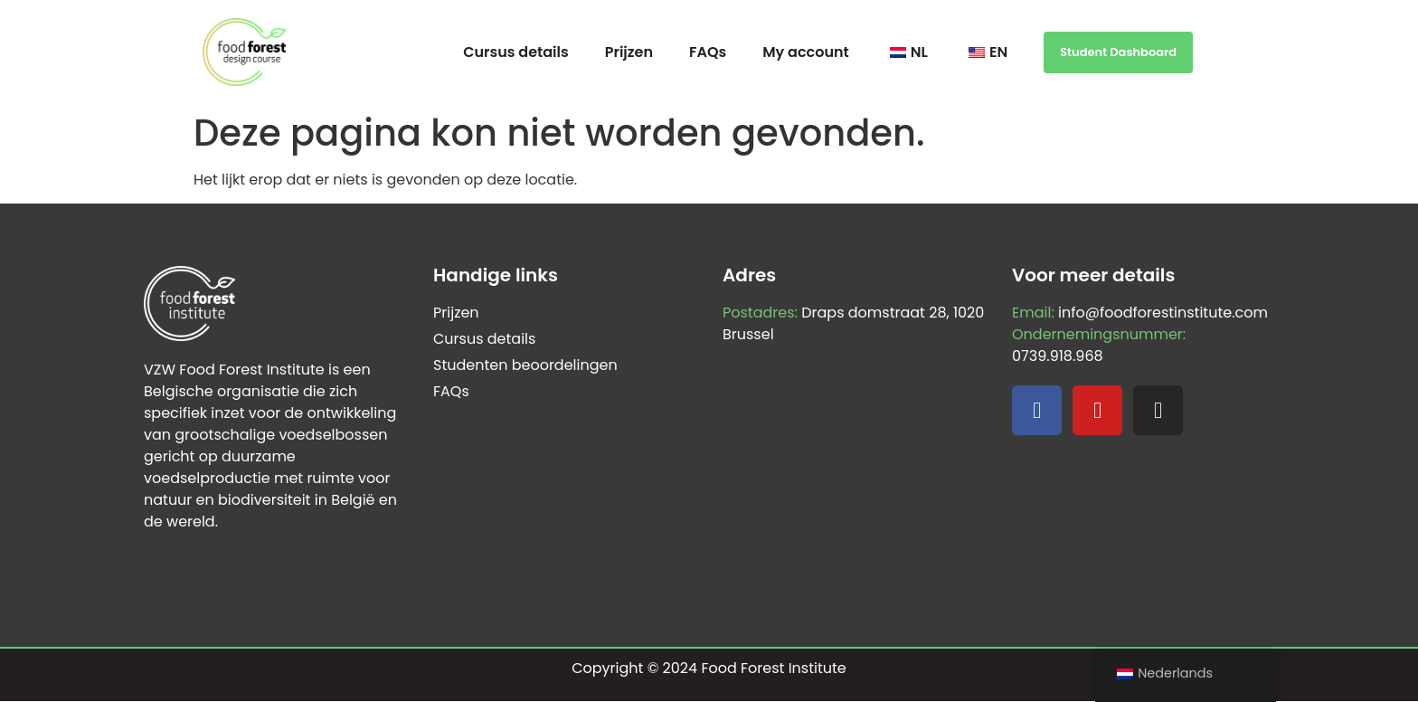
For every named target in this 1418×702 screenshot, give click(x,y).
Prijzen (629, 52)
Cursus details (516, 52)
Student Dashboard (1118, 52)
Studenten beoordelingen (525, 365)
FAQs (707, 52)
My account (805, 52)
